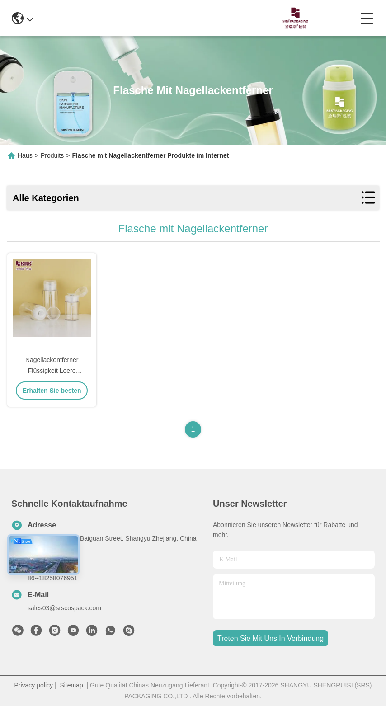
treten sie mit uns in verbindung (270, 638)
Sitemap (71, 685)
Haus (25, 155)
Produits (52, 155)
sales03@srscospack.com (64, 608)
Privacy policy (33, 685)
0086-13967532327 (191, 18)
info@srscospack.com (107, 18)
